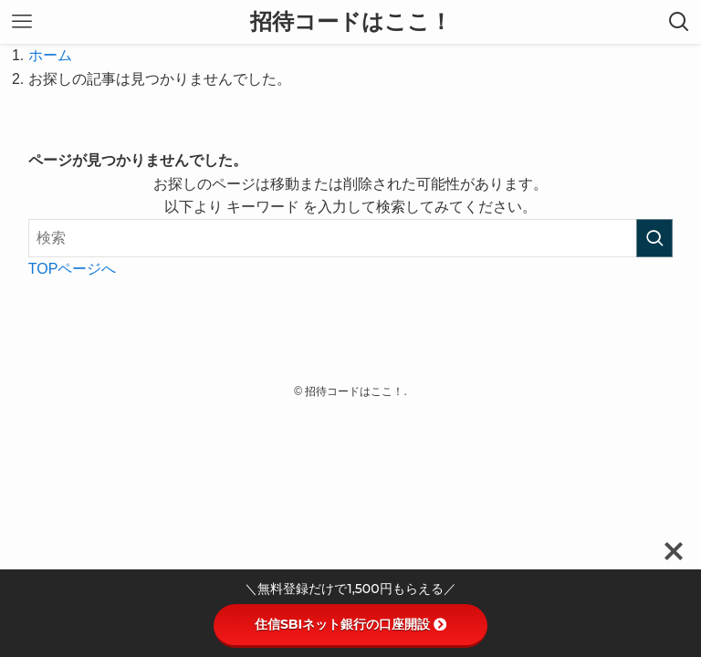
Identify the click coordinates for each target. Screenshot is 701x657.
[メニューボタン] (22, 22)
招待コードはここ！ (351, 22)
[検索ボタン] (679, 22)
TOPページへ (72, 268)
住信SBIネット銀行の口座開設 (350, 624)
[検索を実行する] (654, 238)
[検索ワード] (351, 238)
